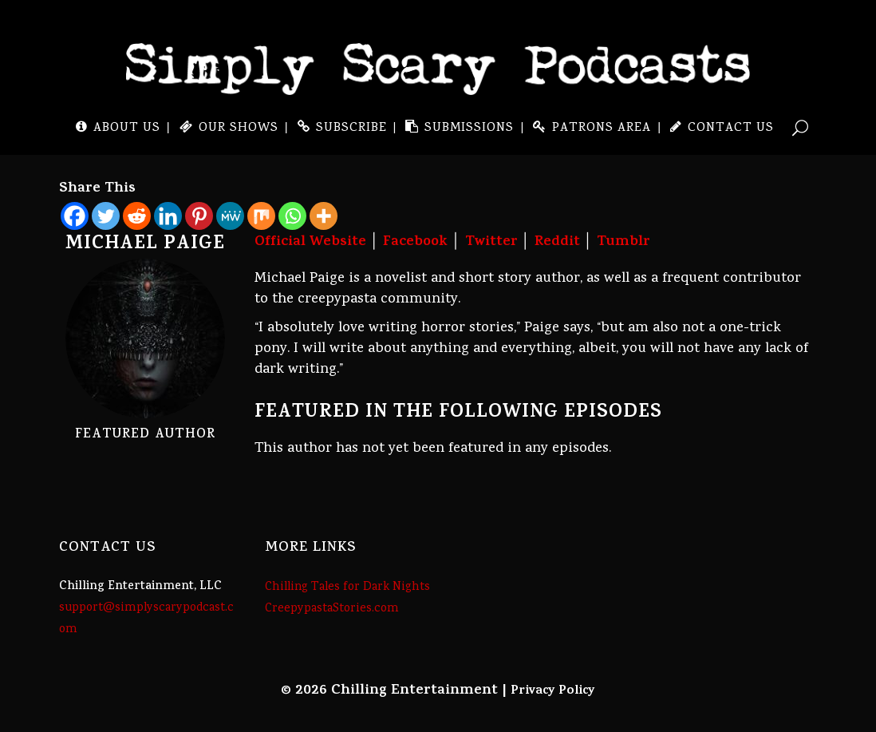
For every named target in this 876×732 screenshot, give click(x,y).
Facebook (415, 243)
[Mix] (261, 216)
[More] (323, 216)
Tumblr (623, 243)
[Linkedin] (168, 216)
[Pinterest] (199, 216)
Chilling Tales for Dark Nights (347, 587)
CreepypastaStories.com (332, 609)
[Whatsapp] (292, 216)
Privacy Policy (553, 691)
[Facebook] (75, 216)
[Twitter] (106, 216)
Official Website (310, 243)
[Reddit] (137, 216)
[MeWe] (230, 216)
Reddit (557, 243)
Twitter (491, 243)
